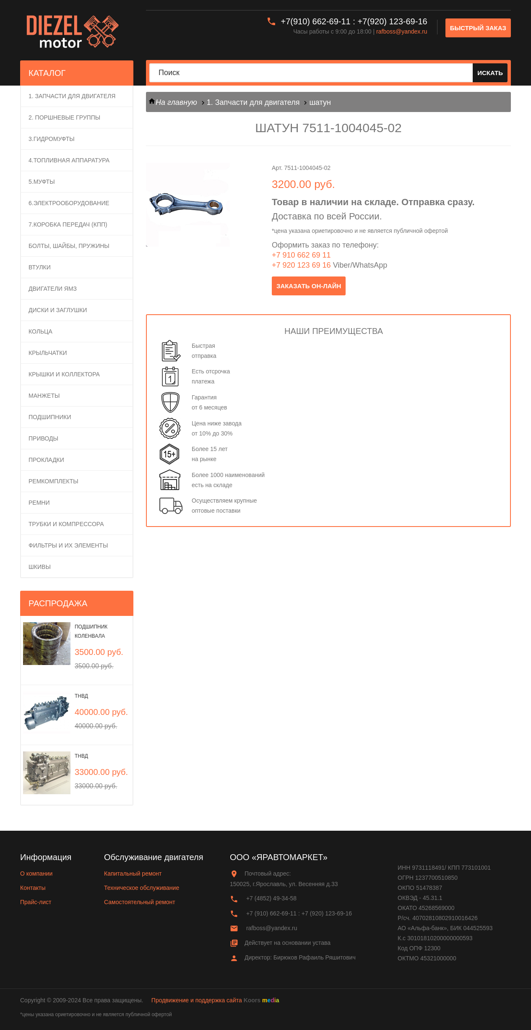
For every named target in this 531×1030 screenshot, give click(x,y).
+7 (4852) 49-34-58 (271, 898)
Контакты (32, 887)
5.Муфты (42, 181)
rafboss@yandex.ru (401, 31)
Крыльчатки (48, 352)
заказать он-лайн (308, 285)
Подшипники (50, 417)
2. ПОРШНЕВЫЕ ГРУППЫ (64, 117)
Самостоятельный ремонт (139, 902)
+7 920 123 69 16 (301, 265)
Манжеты (44, 395)
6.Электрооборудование (69, 203)
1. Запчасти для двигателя (72, 96)
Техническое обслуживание (141, 887)
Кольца (40, 331)
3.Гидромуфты (52, 139)
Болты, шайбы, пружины (69, 246)
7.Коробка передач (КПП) (68, 224)
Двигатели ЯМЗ (53, 288)
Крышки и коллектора (64, 374)
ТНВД (81, 696)
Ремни (39, 502)
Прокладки (46, 459)
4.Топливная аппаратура (69, 160)
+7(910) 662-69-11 (316, 21)
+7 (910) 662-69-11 (271, 913)
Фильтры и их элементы (68, 545)
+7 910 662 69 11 (301, 255)
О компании (36, 873)
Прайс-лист (36, 902)
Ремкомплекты (53, 481)
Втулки (40, 267)
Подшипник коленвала (91, 631)
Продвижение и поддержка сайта (196, 1000)
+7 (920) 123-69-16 (327, 913)
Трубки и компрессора (66, 524)
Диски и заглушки (58, 310)
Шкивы (40, 566)
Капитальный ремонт (132, 873)
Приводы (43, 438)
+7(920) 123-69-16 (392, 21)
